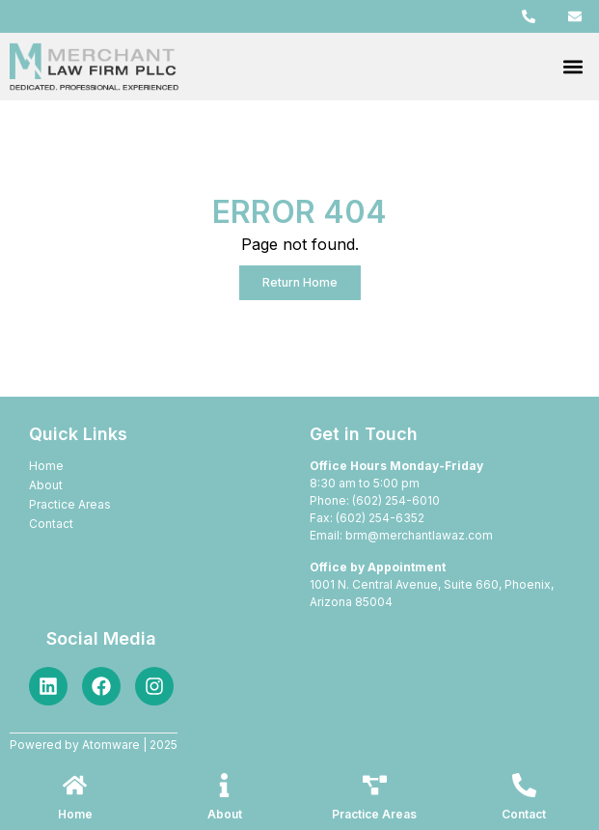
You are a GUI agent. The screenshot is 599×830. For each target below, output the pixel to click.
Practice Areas (374, 814)
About (224, 814)
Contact (524, 814)
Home (75, 814)
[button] (573, 67)
